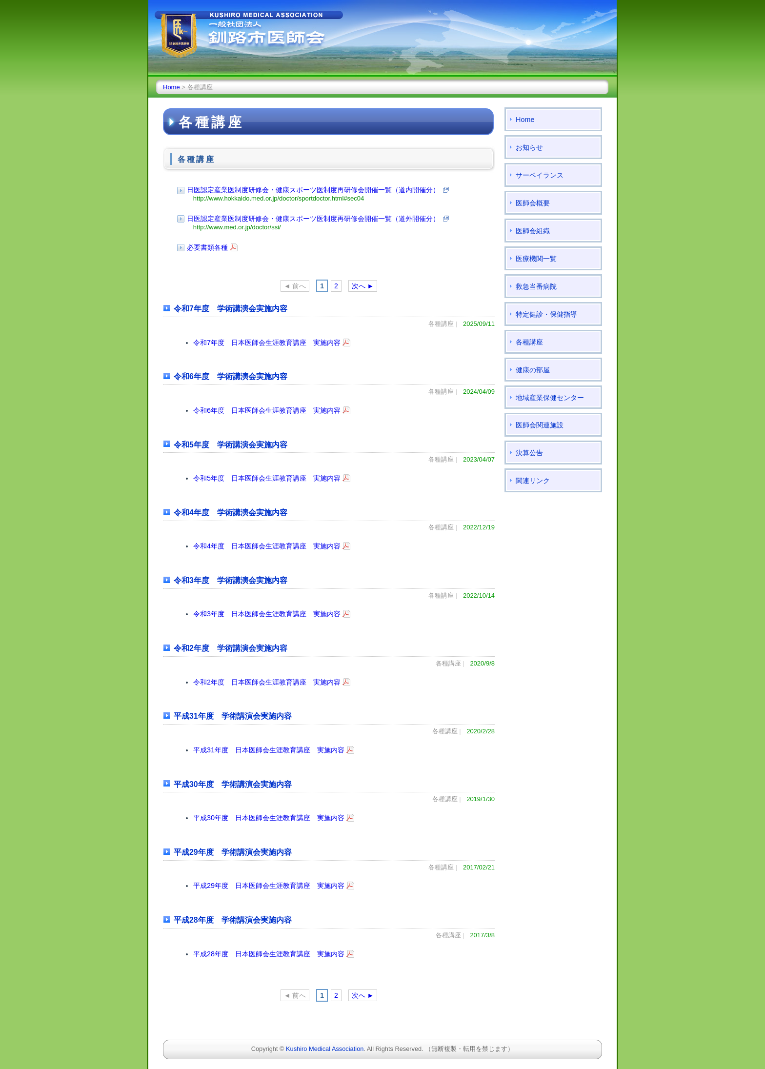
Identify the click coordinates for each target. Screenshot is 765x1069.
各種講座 (529, 342)
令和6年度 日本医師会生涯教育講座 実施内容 (267, 410)
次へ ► (363, 286)
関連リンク (533, 480)
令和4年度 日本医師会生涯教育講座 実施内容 (267, 546)
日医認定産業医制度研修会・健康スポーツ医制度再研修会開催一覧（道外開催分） (313, 218)
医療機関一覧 (536, 258)
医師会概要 (533, 203)
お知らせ (529, 147)
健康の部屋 (533, 370)
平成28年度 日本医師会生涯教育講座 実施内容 (268, 954)
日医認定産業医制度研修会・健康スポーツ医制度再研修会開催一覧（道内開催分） (313, 190)
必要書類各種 (207, 247)
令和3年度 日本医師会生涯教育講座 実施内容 (267, 614)
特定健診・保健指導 (546, 314)
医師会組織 (533, 231)
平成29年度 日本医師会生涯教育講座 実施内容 (268, 885)
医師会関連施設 (540, 425)
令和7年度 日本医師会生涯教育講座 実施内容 (267, 342)
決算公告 (529, 453)
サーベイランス (540, 175)
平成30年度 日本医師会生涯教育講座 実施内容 (268, 818)
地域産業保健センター (550, 398)
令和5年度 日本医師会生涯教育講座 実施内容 (267, 478)
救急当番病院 (536, 286)
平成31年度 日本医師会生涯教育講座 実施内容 (268, 750)
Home (171, 87)
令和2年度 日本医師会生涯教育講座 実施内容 (267, 682)
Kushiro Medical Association (324, 1048)
